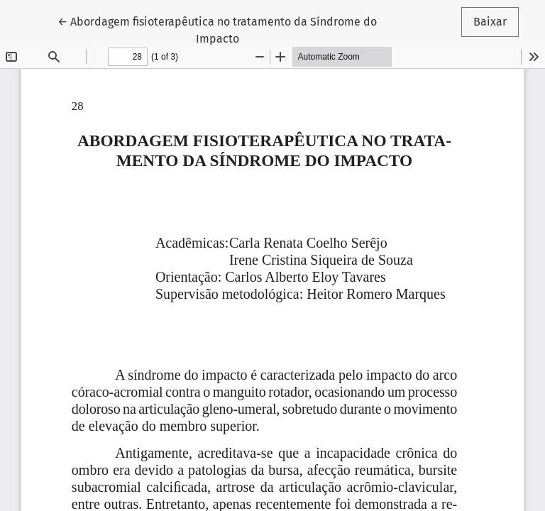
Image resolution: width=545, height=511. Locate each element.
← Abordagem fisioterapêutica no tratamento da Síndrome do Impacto (217, 29)
